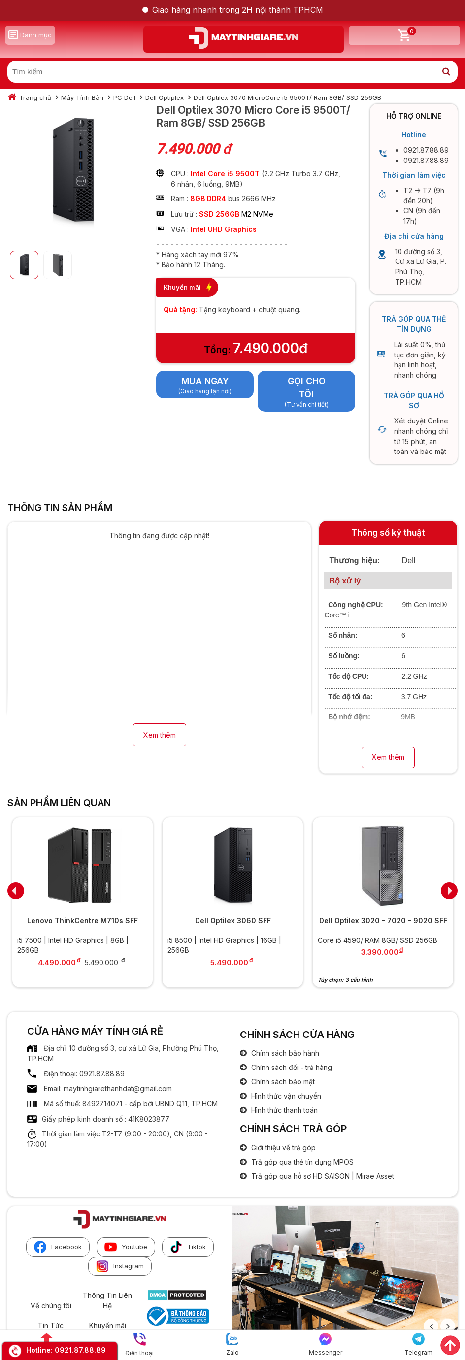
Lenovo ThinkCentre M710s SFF (82, 920)
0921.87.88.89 (80, 1350)
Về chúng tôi (51, 1305)
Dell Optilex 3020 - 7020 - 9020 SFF (383, 920)
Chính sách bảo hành (284, 1053)
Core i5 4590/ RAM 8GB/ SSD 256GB (377, 940)
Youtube (125, 1247)
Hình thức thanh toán (283, 1110)
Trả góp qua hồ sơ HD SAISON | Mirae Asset (321, 1176)
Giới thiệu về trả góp (282, 1147)
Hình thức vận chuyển (285, 1096)
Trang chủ (35, 97)
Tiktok (188, 1247)
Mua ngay (205, 381)
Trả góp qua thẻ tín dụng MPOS (301, 1162)
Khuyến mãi (107, 1325)
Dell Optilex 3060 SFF (233, 920)
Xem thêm (159, 735)
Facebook (58, 1247)
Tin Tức (51, 1325)
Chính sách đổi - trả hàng (290, 1067)
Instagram (120, 1266)
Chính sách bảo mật (282, 1081)
